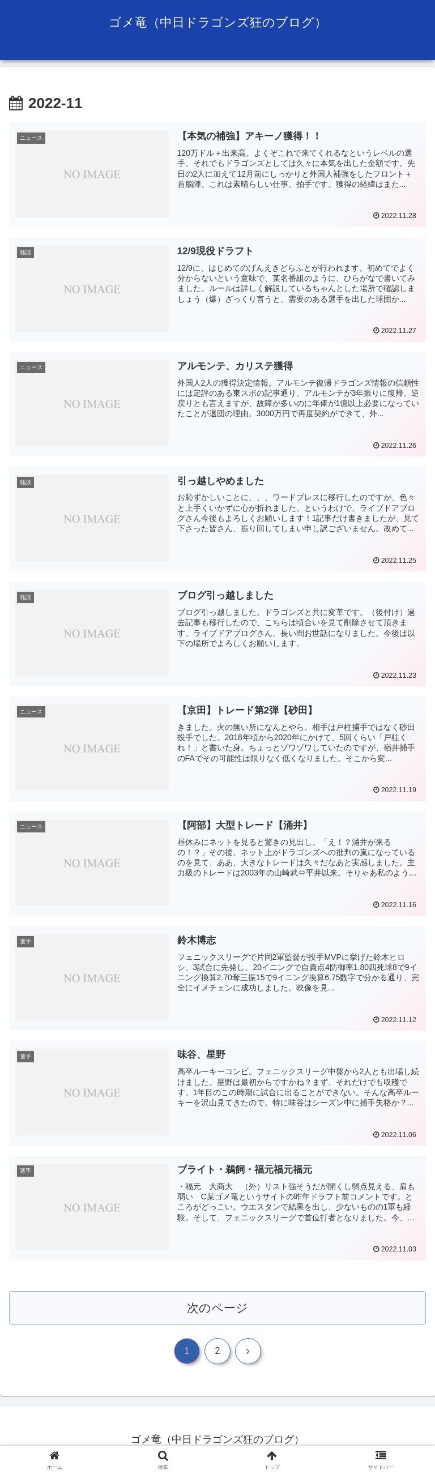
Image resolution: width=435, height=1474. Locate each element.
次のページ (218, 1308)
